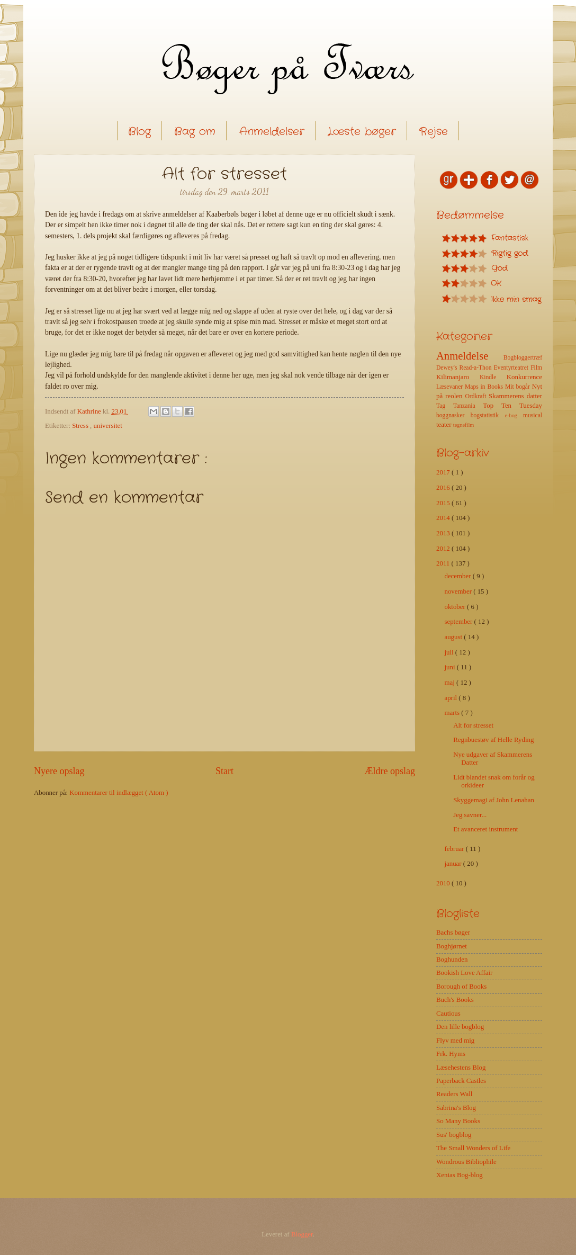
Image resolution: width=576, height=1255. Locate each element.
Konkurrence (524, 377)
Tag (444, 405)
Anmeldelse (469, 356)
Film (536, 367)
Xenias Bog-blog (459, 1175)
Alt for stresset (473, 725)
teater (444, 424)
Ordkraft (477, 396)
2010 (444, 883)
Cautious (448, 1013)
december (458, 576)
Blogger (302, 1234)
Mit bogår (518, 386)
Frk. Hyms (450, 1053)
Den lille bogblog (460, 1026)
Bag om (194, 131)
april (451, 698)
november (458, 591)
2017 (444, 472)
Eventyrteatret (512, 367)
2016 (444, 487)
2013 (444, 533)
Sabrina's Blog (456, 1107)
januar (453, 863)
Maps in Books (485, 386)
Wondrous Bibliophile (466, 1162)
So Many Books (458, 1121)
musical (532, 415)
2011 (444, 563)
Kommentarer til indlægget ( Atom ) (118, 792)
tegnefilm (463, 425)
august (454, 637)
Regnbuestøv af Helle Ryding (493, 739)
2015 (444, 503)
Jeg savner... (470, 815)
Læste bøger (362, 131)
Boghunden (451, 959)
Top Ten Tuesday (512, 405)
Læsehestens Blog (460, 1067)
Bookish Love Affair (464, 972)
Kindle (493, 377)
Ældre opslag (389, 771)
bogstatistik (488, 415)
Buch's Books (455, 999)
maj (450, 682)
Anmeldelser (271, 131)
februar (454, 849)
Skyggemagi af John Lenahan (493, 800)
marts (452, 712)
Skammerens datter (515, 396)
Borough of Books (461, 986)
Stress (81, 425)
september (459, 621)
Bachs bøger (453, 932)
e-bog (514, 415)
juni (450, 667)
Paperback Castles (461, 1080)
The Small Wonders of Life (473, 1148)
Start (224, 771)
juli (449, 652)
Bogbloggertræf (522, 357)
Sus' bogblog (453, 1135)
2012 (444, 548)
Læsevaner (450, 386)
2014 (444, 518)
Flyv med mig (455, 1040)
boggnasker (453, 415)
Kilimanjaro (458, 377)
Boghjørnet (451, 946)
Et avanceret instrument (485, 829)
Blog (139, 131)
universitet (108, 425)
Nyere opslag (59, 771)
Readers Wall (454, 1094)
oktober (455, 607)
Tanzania (468, 405)
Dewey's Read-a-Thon (465, 367)
